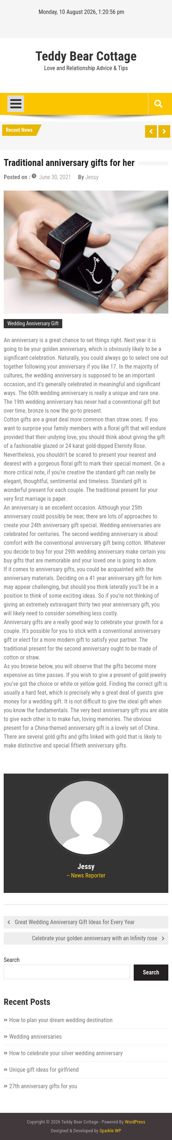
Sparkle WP (110, 1130)
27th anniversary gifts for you (43, 1086)
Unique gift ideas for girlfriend (44, 1069)
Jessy (91, 177)
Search (12, 959)
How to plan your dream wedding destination (61, 1020)
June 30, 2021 (55, 177)
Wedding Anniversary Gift (33, 323)
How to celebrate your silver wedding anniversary (66, 1053)
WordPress (135, 1122)
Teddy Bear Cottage (86, 56)
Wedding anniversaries (35, 1036)
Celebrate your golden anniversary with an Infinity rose (94, 938)
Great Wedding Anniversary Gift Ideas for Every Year (74, 922)
